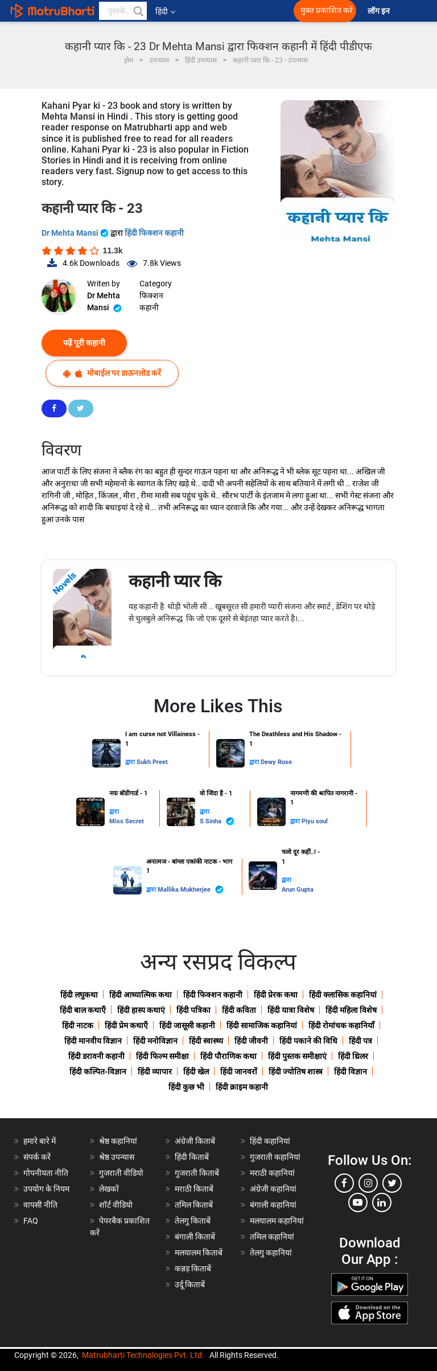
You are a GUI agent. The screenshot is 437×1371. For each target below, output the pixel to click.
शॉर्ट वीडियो (116, 1204)
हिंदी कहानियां (270, 1141)
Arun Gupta (298, 889)
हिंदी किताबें (192, 1156)
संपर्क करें (37, 1156)
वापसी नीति (40, 1204)
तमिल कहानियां (272, 1236)
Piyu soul (315, 821)
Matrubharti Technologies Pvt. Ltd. (143, 1355)
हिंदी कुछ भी (186, 1086)
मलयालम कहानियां (277, 1220)
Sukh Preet (152, 762)
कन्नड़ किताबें (193, 1268)
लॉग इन (379, 11)
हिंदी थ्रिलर (353, 1056)
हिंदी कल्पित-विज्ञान (97, 1071)
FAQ (30, 1220)
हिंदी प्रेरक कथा (276, 994)
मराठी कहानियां (272, 1172)
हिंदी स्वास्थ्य (206, 1040)
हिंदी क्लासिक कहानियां (343, 994)
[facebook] (344, 1183)
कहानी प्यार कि (175, 581)
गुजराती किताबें (197, 1172)
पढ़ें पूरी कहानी (84, 342)
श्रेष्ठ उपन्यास (116, 1156)
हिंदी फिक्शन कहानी (154, 232)
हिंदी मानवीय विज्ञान (93, 1040)
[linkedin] (381, 1202)
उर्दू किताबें (190, 1284)
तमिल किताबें (194, 1204)
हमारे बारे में (39, 1141)
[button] (138, 11)
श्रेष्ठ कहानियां (118, 1141)
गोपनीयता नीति (45, 1172)
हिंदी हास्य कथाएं (141, 1010)
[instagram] (368, 1183)
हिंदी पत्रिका (193, 1010)
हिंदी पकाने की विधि (308, 1040)
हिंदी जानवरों (238, 1071)
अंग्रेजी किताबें (195, 1141)
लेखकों (109, 1188)
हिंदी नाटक (77, 1025)
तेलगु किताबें (193, 1220)
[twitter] (392, 1183)
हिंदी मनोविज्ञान (155, 1040)
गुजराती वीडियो (121, 1172)
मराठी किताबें (194, 1188)
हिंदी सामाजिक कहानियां (261, 1025)
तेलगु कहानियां (271, 1252)
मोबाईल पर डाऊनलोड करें (112, 373)
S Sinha (217, 821)
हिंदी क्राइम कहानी (242, 1086)
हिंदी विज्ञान (350, 1071)
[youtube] (358, 1202)
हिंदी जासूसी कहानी (187, 1025)
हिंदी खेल (196, 1071)
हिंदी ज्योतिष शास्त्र (296, 1071)
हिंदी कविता (239, 1010)
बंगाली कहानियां (273, 1204)
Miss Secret (126, 821)
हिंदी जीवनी (251, 1040)
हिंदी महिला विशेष (351, 1010)
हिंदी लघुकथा (79, 994)
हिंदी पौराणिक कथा (228, 1056)
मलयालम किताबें (198, 1252)
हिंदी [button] (165, 11)
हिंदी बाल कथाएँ (83, 1010)
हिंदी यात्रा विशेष (290, 1010)
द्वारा (131, 762)
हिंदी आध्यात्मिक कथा (140, 994)
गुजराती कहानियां (275, 1156)
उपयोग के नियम (46, 1188)
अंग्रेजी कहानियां (273, 1188)
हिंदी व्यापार (155, 1071)
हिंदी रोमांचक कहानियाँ (341, 1025)
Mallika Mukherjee (191, 889)
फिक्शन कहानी (151, 301)
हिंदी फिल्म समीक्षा (162, 1056)
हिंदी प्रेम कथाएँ (126, 1025)
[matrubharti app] (251, 10)
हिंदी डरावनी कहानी (96, 1056)
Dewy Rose (276, 762)
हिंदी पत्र (360, 1040)
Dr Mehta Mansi (76, 232)
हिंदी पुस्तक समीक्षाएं (297, 1056)
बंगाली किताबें (195, 1236)
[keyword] (123, 11)
